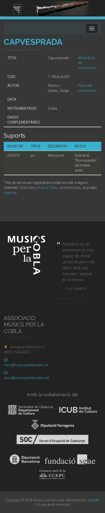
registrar (10, 193)
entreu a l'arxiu (46, 188)
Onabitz (93, 500)
